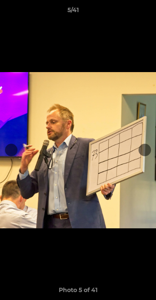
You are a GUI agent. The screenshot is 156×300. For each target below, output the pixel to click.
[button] (126, 12)
